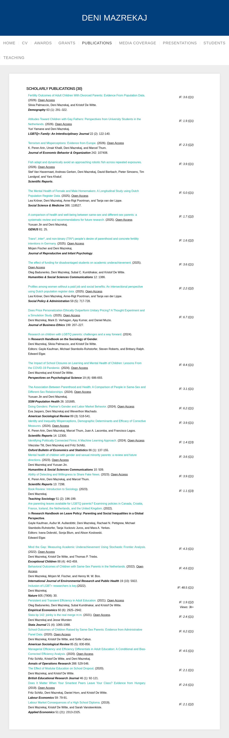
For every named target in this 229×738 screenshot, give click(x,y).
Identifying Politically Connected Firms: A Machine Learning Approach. (72, 440)
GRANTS (67, 43)
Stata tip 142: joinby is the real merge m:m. (55, 614)
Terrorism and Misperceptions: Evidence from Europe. (62, 143)
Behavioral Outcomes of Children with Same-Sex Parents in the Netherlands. (77, 566)
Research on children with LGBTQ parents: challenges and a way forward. (75, 334)
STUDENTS (14, 57)
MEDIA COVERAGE (141, 43)
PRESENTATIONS (184, 43)
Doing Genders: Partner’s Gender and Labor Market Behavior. (67, 406)
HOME (9, 43)
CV (25, 43)
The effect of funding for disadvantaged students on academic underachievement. (79, 262)
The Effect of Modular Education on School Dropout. (61, 668)
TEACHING (42, 57)
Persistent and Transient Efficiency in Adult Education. (62, 600)
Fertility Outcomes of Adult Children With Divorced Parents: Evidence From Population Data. (86, 95)
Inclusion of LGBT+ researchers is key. (52, 585)
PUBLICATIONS (97, 43)
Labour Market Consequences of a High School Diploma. (64, 702)
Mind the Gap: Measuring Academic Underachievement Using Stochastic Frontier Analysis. (87, 547)
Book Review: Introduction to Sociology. (53, 489)
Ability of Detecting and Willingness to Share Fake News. (64, 474)
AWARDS (43, 43)
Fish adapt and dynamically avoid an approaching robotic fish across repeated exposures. (85, 162)
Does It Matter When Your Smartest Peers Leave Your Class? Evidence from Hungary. (87, 683)
